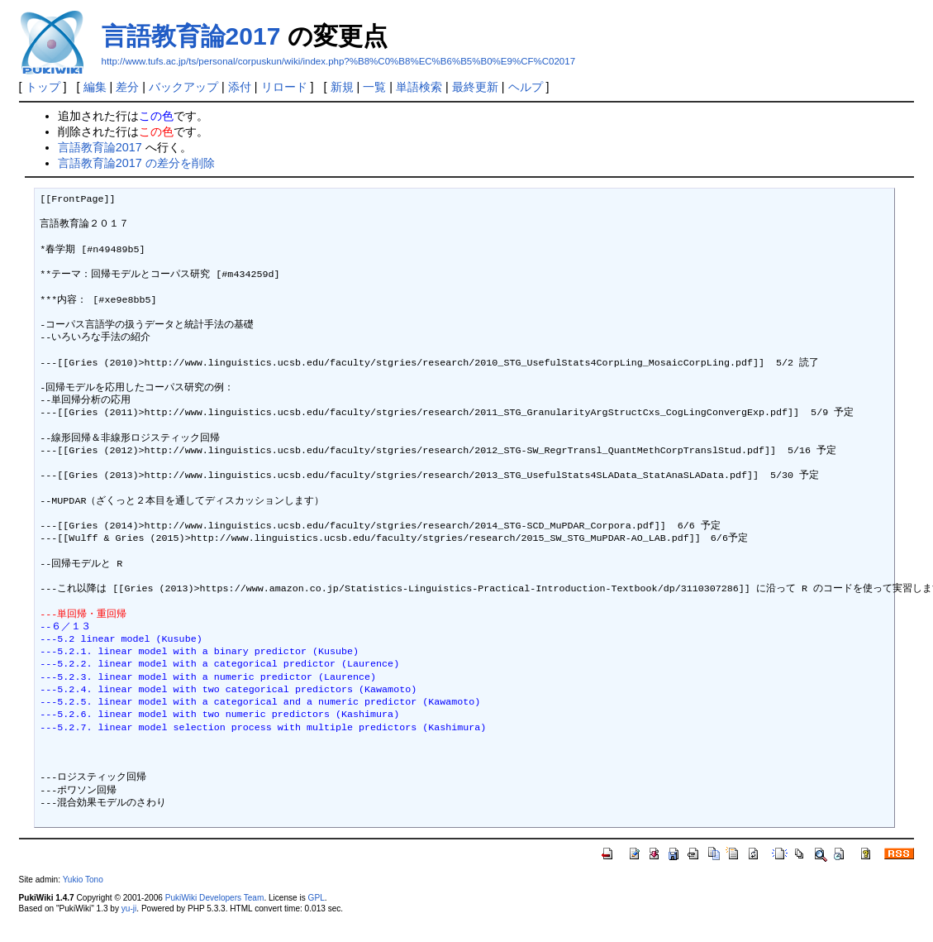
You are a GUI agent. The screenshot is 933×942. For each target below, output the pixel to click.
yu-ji (128, 908)
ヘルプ (525, 86)
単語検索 (419, 86)
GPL (316, 897)
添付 (239, 86)
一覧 (374, 86)
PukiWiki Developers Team (214, 897)
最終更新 (475, 86)
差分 (127, 86)
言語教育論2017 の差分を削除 (136, 163)
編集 (95, 86)
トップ (43, 86)
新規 (342, 86)
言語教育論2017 (191, 36)
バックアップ (183, 86)
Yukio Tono (83, 879)
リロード (284, 86)
